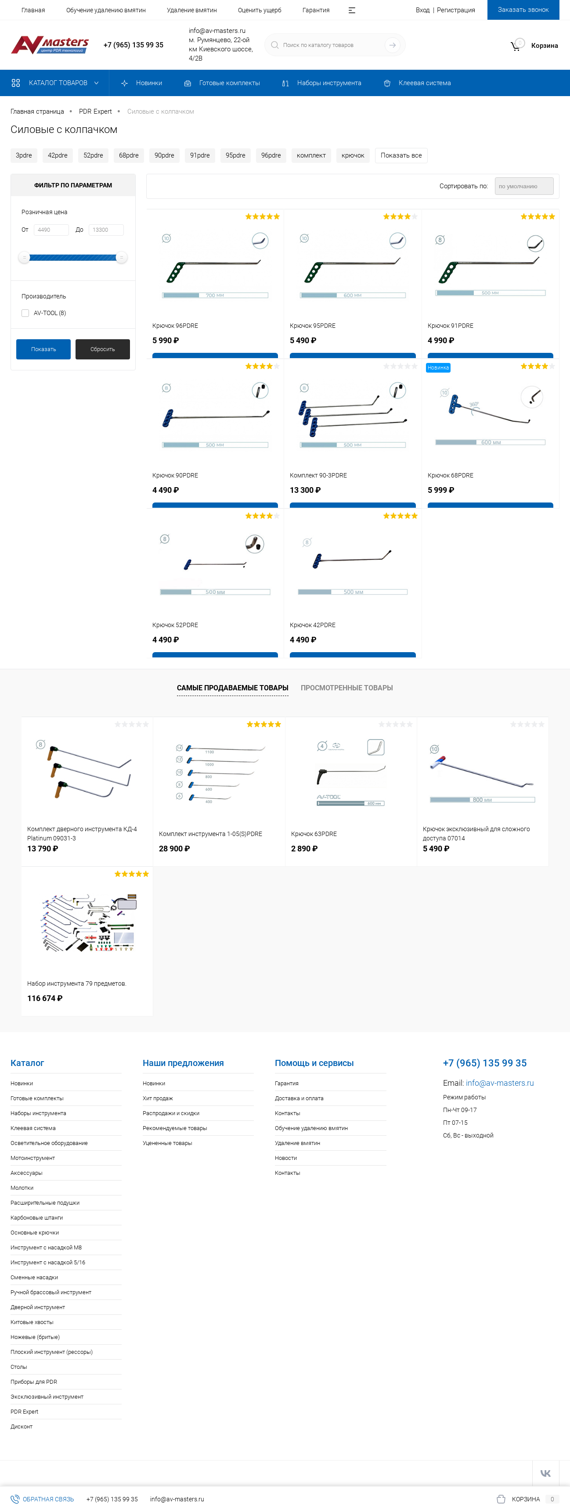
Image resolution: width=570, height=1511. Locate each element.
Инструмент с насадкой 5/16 (48, 1262)
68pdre (129, 155)
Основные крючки (35, 1232)
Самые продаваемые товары (233, 688)
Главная (33, 10)
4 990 (441, 340)
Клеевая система (33, 1128)
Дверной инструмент (38, 1307)
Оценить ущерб (259, 10)
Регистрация (456, 10)
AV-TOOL (50, 312)
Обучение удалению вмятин (106, 10)
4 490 (165, 490)
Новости (286, 1158)
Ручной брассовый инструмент (51, 1292)
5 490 (303, 340)
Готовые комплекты (37, 1098)
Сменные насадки (34, 1277)
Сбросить (102, 349)
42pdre (58, 155)
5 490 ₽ (436, 848)
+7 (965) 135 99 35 (133, 45)
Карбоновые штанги (37, 1217)
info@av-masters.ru (217, 31)
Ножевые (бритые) (35, 1337)
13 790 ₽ (42, 848)
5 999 (441, 490)
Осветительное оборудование (49, 1143)
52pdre (93, 155)
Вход (423, 10)
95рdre (235, 155)
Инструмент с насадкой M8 (46, 1247)
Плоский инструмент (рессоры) (52, 1352)
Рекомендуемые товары (175, 1128)
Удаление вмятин (192, 10)
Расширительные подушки (45, 1202)
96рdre (271, 155)
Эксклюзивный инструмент (47, 1396)
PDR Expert (24, 1411)
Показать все (401, 155)
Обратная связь (42, 1499)
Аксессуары (27, 1173)
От (25, 229)
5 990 (165, 340)
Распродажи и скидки (171, 1113)
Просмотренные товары (347, 688)
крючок (353, 155)
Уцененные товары (167, 1143)
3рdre (24, 155)
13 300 (305, 490)
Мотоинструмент (33, 1158)
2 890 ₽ (304, 848)
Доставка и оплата (299, 1098)
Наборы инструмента (38, 1113)
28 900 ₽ (174, 848)
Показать (43, 349)
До (79, 229)
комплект (311, 155)
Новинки (22, 1083)
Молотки (22, 1187)
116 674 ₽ (45, 998)
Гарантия (316, 10)
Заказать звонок (523, 10)
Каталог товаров (57, 83)
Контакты (287, 1113)
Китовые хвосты (32, 1322)
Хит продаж (158, 1098)
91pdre (200, 155)
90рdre (164, 155)
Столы (19, 1367)
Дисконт (21, 1426)
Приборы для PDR (34, 1381)
